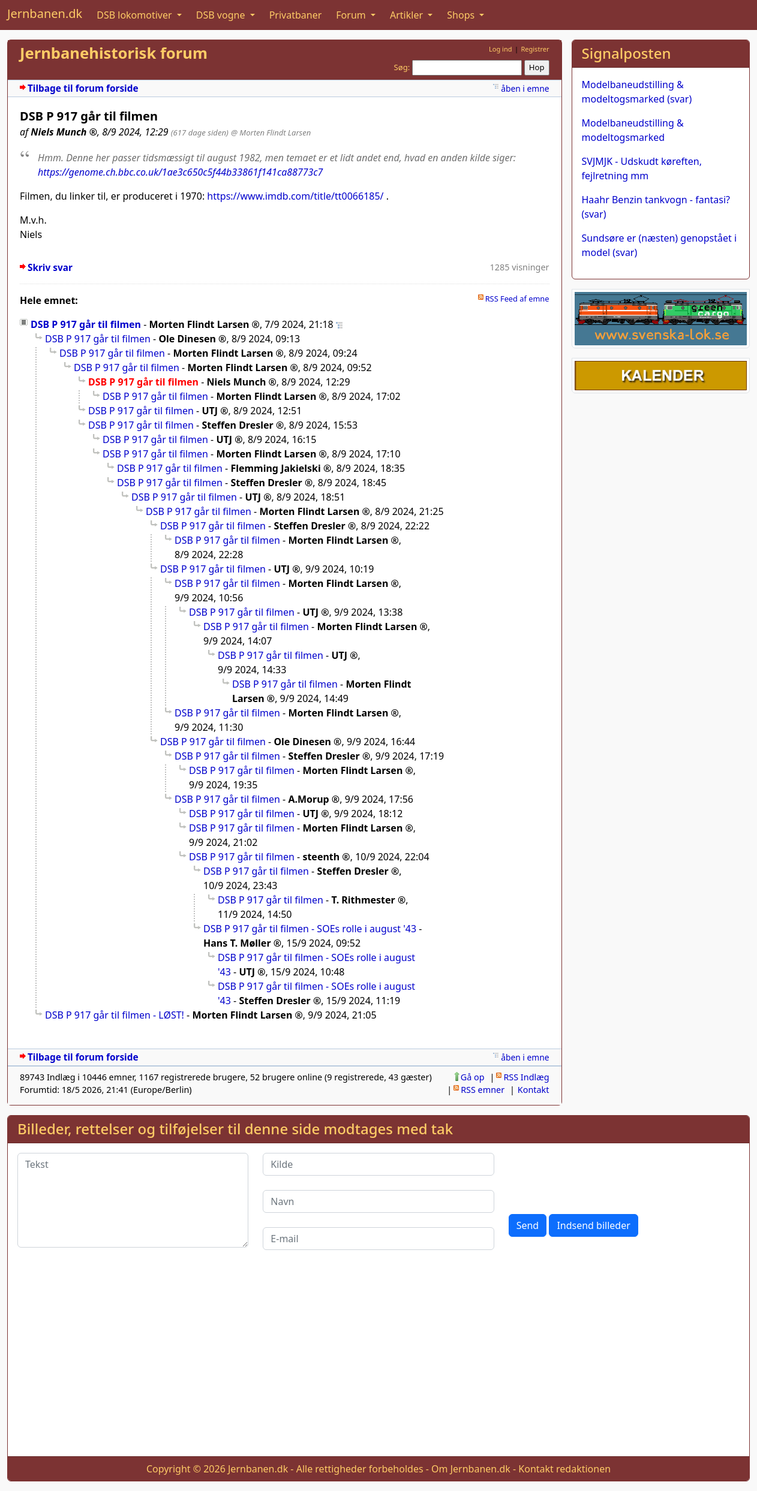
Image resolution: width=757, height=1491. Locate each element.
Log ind (500, 48)
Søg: (402, 67)
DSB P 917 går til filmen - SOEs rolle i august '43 (309, 928)
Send (527, 1225)
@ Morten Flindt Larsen (271, 132)
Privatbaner (295, 15)
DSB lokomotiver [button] (136, 15)
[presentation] (600, 1176)
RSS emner (482, 1089)
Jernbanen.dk (44, 13)
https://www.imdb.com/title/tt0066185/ (295, 196)
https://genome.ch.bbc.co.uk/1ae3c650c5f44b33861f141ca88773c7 (180, 172)
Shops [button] (462, 15)
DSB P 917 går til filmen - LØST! (114, 1015)
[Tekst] (132, 1200)
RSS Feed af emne (517, 298)
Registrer (535, 48)
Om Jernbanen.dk (470, 1468)
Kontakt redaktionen (564, 1468)
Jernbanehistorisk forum (114, 53)
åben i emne (525, 88)
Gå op (473, 1077)
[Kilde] (378, 1164)
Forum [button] (352, 15)
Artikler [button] (407, 15)
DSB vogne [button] (222, 15)
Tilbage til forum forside (83, 88)
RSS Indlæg (526, 1077)
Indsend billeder (593, 1225)
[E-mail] (378, 1238)
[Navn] (378, 1201)
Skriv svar (50, 267)
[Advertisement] (378, 1363)
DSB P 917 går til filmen (86, 324)
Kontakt (533, 1089)
